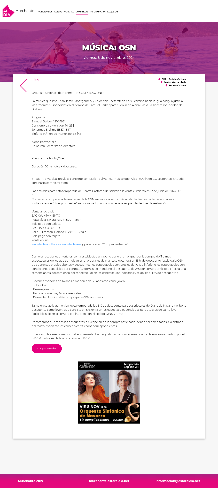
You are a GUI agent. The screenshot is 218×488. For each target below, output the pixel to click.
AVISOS (58, 11)
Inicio (35, 79)
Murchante (18, 11)
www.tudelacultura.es (46, 244)
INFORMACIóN (98, 11)
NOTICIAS (69, 11)
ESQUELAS (112, 11)
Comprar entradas (46, 348)
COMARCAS (82, 11)
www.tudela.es (71, 244)
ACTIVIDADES (45, 11)
